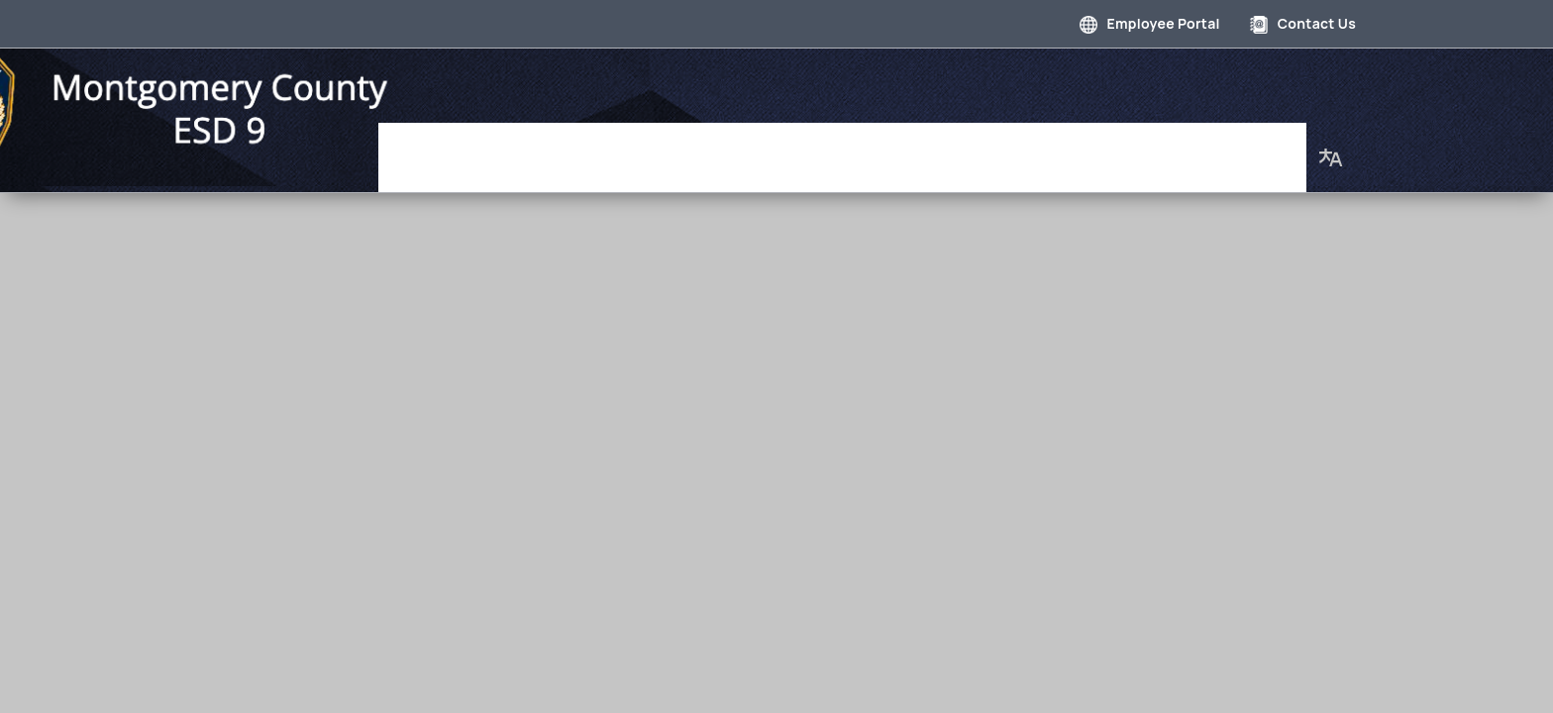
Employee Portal (1150, 23)
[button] (1331, 147)
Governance (554, 147)
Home (455, 147)
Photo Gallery (804, 147)
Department (676, 147)
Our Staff (1157, 147)
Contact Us (1303, 23)
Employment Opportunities (989, 147)
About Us (1256, 147)
